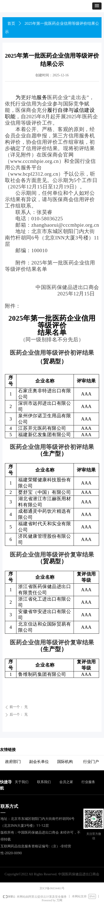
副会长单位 (39, 762)
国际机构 (65, 762)
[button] (97, 6)
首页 (11, 23)
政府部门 (13, 762)
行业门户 (91, 762)
